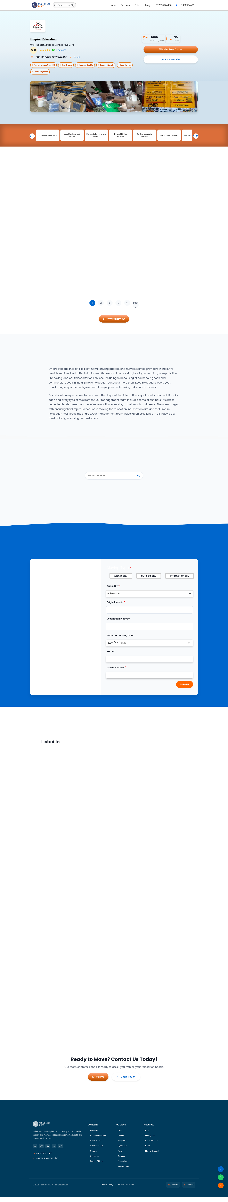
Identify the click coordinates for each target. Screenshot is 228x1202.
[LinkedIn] (51, 1150)
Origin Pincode (115, 608)
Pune (120, 1155)
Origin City (113, 592)
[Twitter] (43, 1150)
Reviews (57, 50)
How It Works (96, 1144)
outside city (148, 582)
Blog (147, 1134)
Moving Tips (150, 1139)
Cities (137, 5)
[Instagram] (58, 1150)
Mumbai (121, 1139)
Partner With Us (97, 1166)
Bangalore (122, 1144)
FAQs (147, 1150)
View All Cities (124, 1171)
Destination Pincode (118, 625)
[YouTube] (66, 1150)
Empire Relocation (53, 38)
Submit (184, 691)
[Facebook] (35, 1150)
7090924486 (163, 5)
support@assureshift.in (47, 1163)
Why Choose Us (97, 1150)
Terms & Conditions (125, 1189)
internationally (179, 582)
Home (113, 5)
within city (121, 582)
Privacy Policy (107, 1189)
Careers (94, 1155)
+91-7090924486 (44, 1158)
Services (125, 5)
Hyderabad (123, 1150)
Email (76, 57)
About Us (94, 1134)
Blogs (148, 5)
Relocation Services (99, 1139)
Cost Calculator (152, 1144)
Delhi (120, 1134)
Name (110, 658)
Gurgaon (122, 1160)
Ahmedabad (123, 1166)
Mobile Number (115, 674)
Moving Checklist (153, 1155)
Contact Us (95, 1160)
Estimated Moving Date (120, 641)
